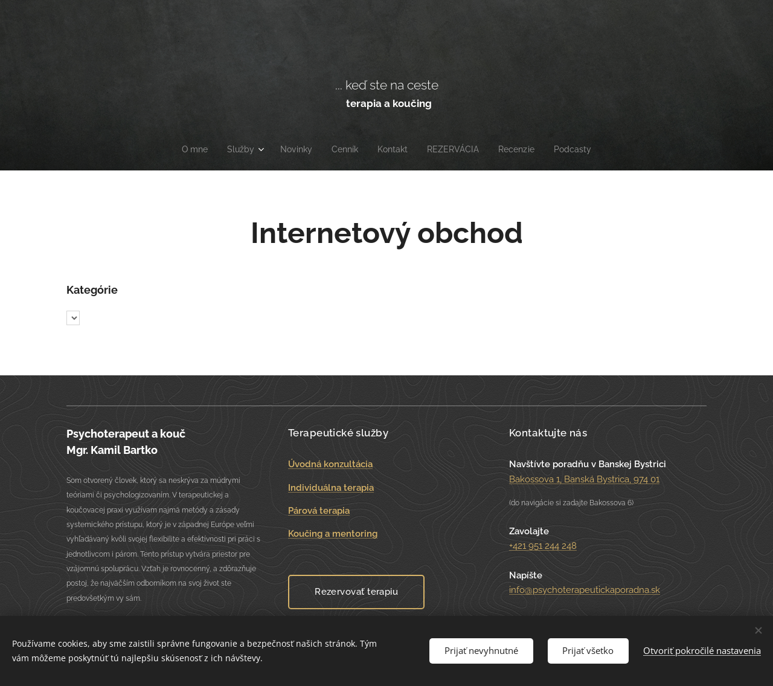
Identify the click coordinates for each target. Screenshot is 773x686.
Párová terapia (319, 510)
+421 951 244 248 (543, 545)
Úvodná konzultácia (330, 464)
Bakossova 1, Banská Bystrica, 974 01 (584, 478)
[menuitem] (189, 149)
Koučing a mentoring (332, 533)
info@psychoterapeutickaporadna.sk (584, 589)
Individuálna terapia (331, 487)
